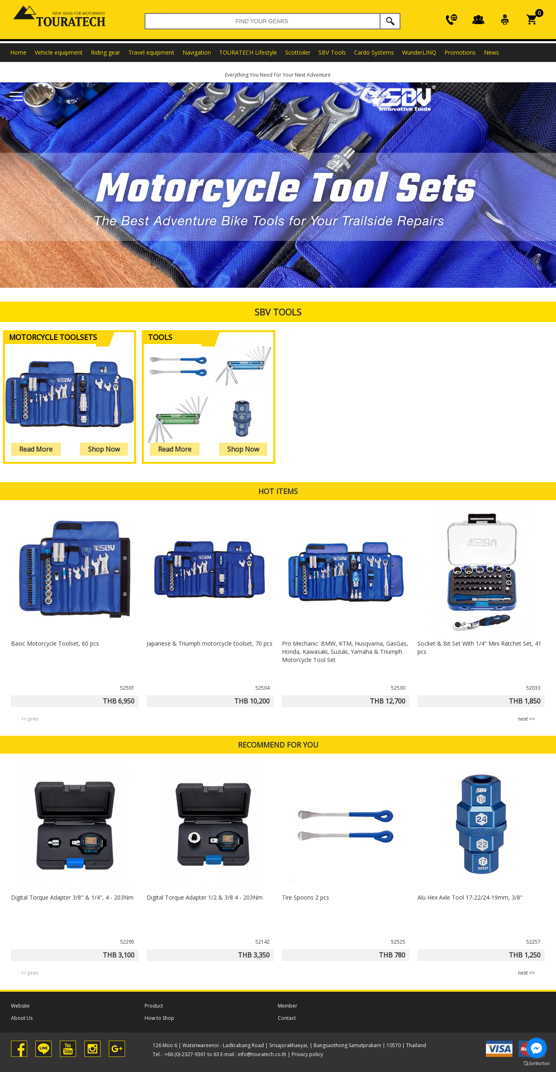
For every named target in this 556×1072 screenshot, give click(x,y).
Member (287, 1005)
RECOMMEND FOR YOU (278, 745)
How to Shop (159, 1018)
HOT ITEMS (278, 491)
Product (154, 1005)
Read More (36, 449)
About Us (22, 1018)
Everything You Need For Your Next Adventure (278, 74)
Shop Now (104, 449)
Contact (287, 1018)
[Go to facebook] (536, 1048)
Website (20, 1005)
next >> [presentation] (526, 718)
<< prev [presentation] (29, 718)
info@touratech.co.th (262, 1054)
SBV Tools (278, 312)
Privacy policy (307, 1054)
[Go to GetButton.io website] (536, 1063)
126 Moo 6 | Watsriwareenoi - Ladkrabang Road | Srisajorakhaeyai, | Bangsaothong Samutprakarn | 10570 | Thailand (289, 1045)
